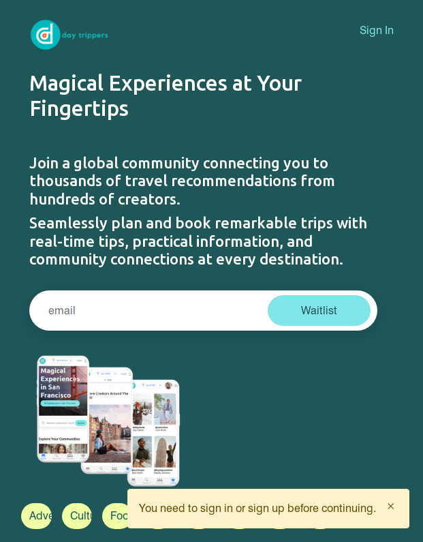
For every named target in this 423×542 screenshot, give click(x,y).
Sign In (377, 30)
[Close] (391, 506)
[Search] (151, 311)
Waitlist (319, 310)
